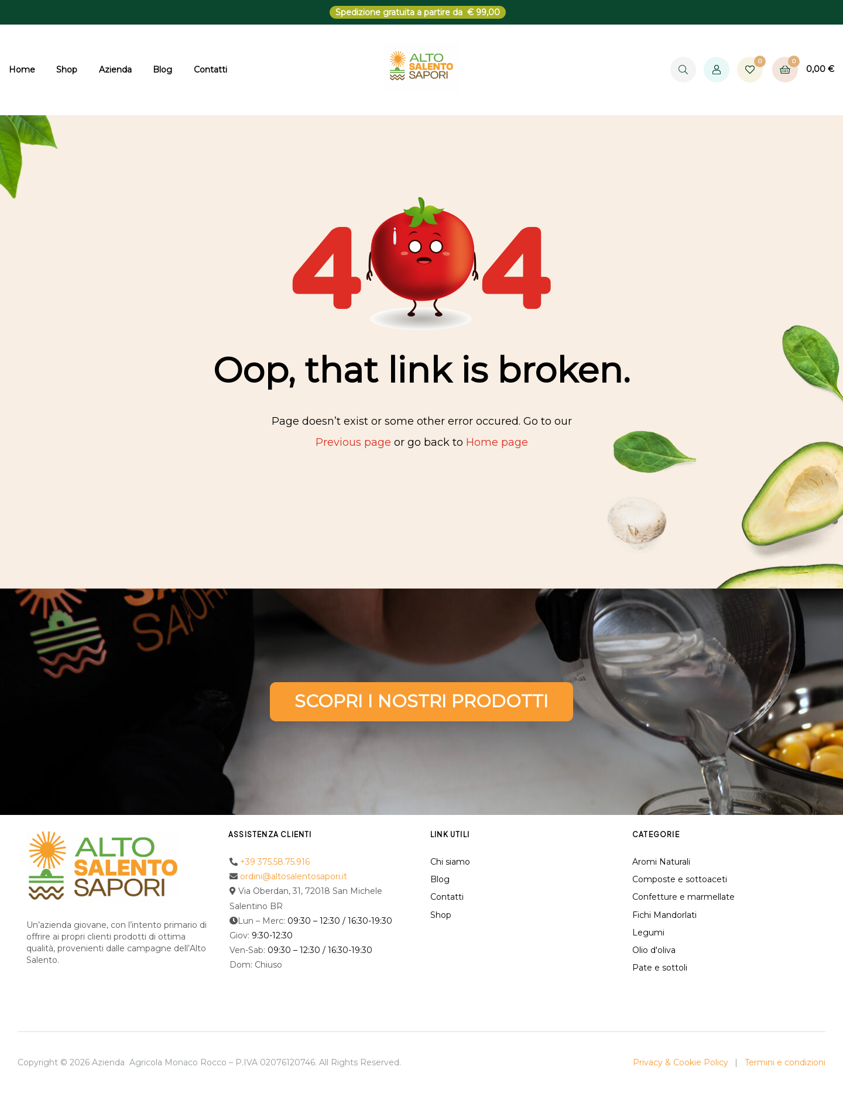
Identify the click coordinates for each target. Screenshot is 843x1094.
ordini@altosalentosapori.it (293, 876)
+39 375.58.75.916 (275, 861)
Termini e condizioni (785, 1062)
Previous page (353, 442)
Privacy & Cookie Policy (680, 1062)
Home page (497, 442)
